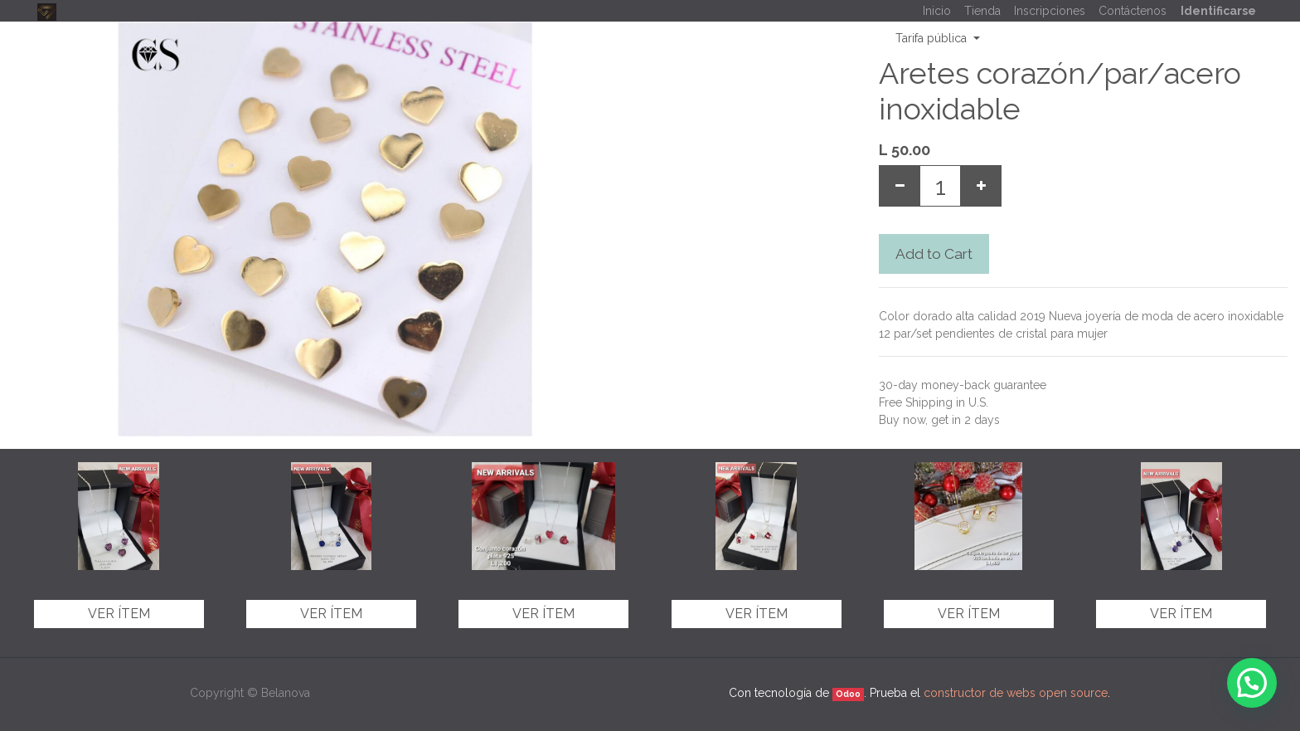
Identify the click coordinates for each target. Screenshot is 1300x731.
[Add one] (981, 186)
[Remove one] (899, 186)
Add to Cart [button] (934, 254)
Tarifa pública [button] (932, 38)
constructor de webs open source (1016, 692)
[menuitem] (937, 11)
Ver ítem (119, 613)
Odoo (848, 694)
